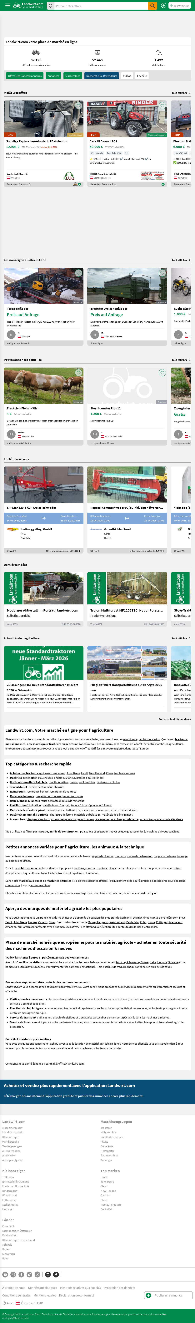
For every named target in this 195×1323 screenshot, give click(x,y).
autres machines (40, 885)
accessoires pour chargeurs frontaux (72, 819)
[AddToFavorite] (78, 105)
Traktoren (106, 1128)
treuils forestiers (58, 782)
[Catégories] (48, 1274)
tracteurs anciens (124, 773)
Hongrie (162, 962)
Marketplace (72, 76)
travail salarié (49, 873)
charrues (59, 787)
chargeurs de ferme (61, 814)
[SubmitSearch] (152, 6)
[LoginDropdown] (179, 5)
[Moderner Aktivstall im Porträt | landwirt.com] (43, 599)
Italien (6, 1249)
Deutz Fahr (132, 922)
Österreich (8, 1226)
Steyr (182, 917)
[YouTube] (5, 1274)
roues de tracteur (51, 801)
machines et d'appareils (72, 917)
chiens (112, 868)
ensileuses (131, 810)
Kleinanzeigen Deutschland (18, 1240)
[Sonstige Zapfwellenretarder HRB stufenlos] (43, 143)
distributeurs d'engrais (56, 805)
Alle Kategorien (11, 1151)
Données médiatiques (42, 1287)
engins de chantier (102, 856)
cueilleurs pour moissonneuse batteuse (101, 810)
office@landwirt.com (71, 1063)
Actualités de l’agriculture (22, 638)
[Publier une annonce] (163, 5)
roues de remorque (73, 801)
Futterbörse (9, 1200)
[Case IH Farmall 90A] (127, 143)
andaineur (60, 777)
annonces (53, 76)
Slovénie (173, 962)
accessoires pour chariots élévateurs (161, 819)
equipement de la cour (125, 880)
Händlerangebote (12, 1132)
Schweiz (7, 1244)
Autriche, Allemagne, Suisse (132, 962)
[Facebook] (21, 1274)
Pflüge (104, 1141)
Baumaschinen (109, 1155)
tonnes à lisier (79, 805)
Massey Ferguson (98, 922)
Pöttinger (161, 922)
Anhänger (106, 1160)
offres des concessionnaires (25, 76)
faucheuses (46, 777)
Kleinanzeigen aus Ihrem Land (25, 260)
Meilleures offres (15, 93)
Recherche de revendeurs (101, 76)
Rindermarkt (9, 1191)
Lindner (32, 922)
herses (32, 787)
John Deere (73, 773)
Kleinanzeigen (10, 1137)
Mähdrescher (108, 1132)
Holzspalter (107, 1151)
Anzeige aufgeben (12, 1160)
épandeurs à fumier (100, 805)
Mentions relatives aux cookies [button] (80, 1287)
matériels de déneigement (117, 814)
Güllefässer (107, 1146)
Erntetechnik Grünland (15, 1181)
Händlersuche (10, 1141)
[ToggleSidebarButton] (8, 5)
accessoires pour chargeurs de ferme (116, 819)
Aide (7, 1303)
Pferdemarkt (9, 1195)
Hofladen (7, 1209)
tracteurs (120, 856)
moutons (102, 868)
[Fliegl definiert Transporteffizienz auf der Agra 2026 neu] (127, 679)
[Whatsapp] (37, 1274)
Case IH (42, 922)
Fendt (84, 773)
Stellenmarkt (10, 1204)
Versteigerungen (12, 1146)
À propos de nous (13, 1287)
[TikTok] (29, 1274)
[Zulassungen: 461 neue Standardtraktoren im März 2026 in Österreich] (43, 679)
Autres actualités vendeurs (175, 719)
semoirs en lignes (72, 796)
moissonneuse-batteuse (62, 810)
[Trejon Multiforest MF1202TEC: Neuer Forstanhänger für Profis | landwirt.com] (127, 599)
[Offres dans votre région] (50, 6)
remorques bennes (37, 791)
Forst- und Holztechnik (15, 1186)
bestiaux (79, 868)
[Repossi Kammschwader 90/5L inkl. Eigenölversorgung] (127, 510)
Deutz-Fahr (107, 1209)
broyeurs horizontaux (48, 796)
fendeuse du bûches (108, 782)
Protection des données (119, 1287)
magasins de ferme (165, 856)
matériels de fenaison (139, 856)
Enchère (142, 76)
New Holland (97, 773)
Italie (153, 962)
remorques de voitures (63, 791)
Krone (151, 922)
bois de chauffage (19, 860)
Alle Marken (9, 1155)
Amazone (10, 927)
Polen (5, 1258)
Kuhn (143, 922)
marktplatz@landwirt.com (15, 1318)
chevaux (90, 868)
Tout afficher (181, 93)
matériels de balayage (87, 814)
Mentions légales (45, 1295)
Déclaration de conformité (76, 1295)
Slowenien (8, 1254)
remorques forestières (82, 782)
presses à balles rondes (89, 777)
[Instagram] (13, 1274)
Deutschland (9, 1235)
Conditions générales (16, 1295)
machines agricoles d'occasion (141, 739)
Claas (109, 773)
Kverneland (175, 922)
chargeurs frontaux (38, 819)
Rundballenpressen (112, 1137)
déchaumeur (45, 787)
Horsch (25, 927)
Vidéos (127, 76)
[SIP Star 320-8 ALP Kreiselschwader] (43, 510)
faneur (71, 777)
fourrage (182, 856)
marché (159, 744)
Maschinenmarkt (12, 1128)
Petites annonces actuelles (23, 359)
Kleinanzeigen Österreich (17, 1231)
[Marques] (56, 1274)
